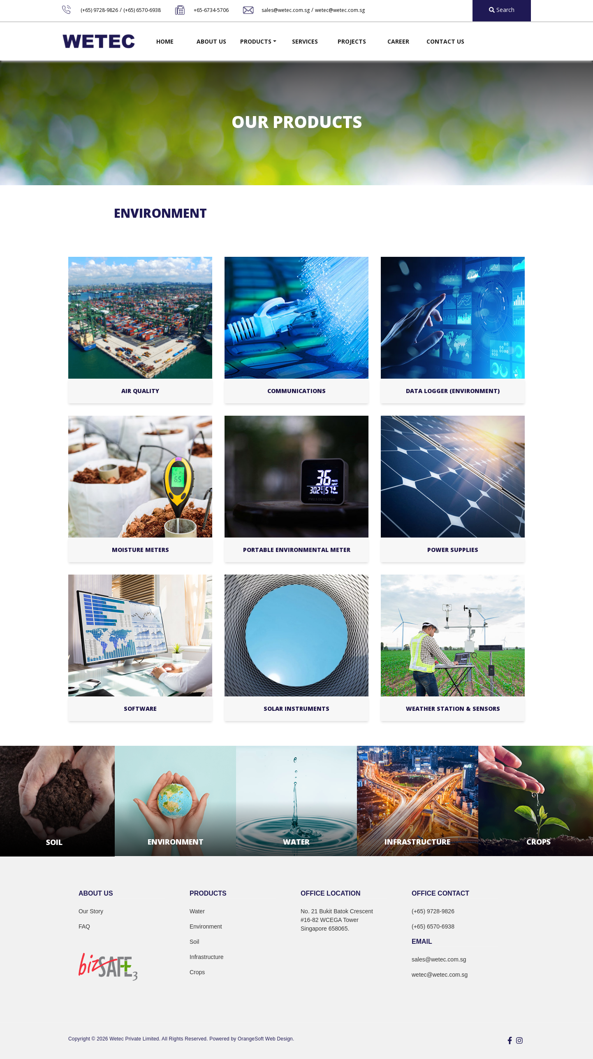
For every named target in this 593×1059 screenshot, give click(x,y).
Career (398, 41)
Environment (206, 926)
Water (197, 911)
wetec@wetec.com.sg (340, 10)
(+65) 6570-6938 (142, 10)
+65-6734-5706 (211, 10)
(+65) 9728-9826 (99, 10)
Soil (194, 941)
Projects (352, 41)
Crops (197, 972)
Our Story (91, 911)
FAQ (84, 926)
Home (165, 41)
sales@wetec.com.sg (286, 10)
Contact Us (445, 41)
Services (305, 41)
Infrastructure (206, 957)
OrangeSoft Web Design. (266, 1039)
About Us (211, 41)
